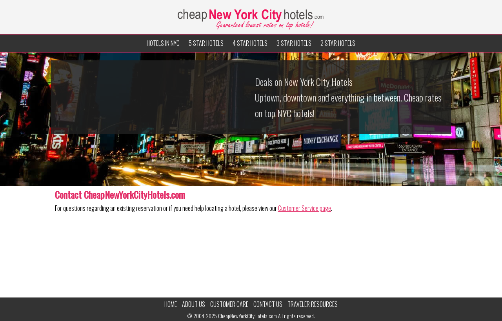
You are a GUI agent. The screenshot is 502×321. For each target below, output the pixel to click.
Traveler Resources (312, 304)
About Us (193, 304)
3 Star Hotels (293, 43)
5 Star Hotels (206, 43)
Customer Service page (304, 208)
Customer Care (229, 304)
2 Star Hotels (337, 43)
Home (170, 304)
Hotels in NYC (163, 43)
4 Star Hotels (250, 43)
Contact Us (267, 304)
